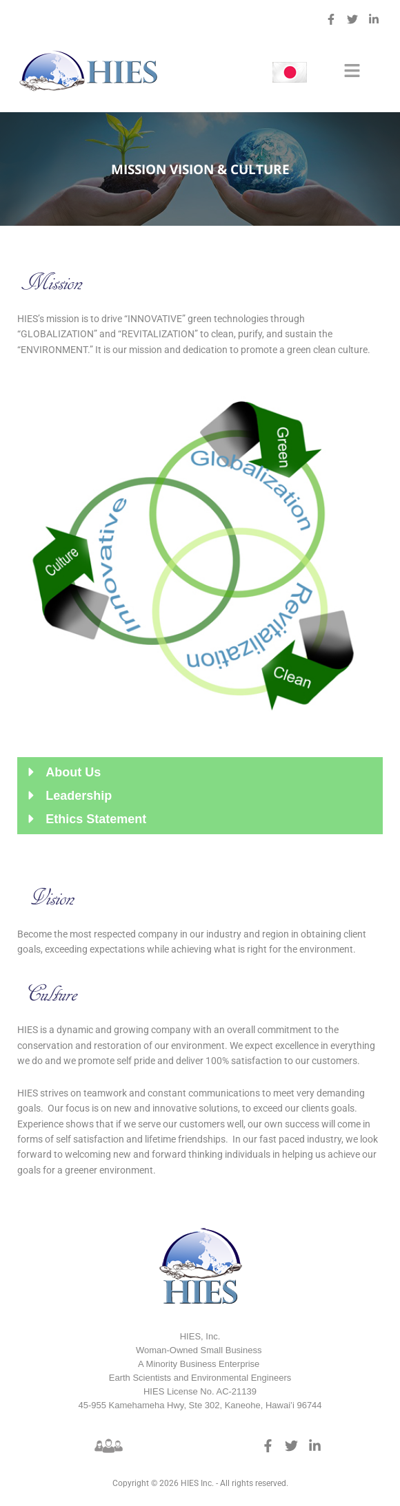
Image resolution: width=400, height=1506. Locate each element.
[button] (352, 71)
